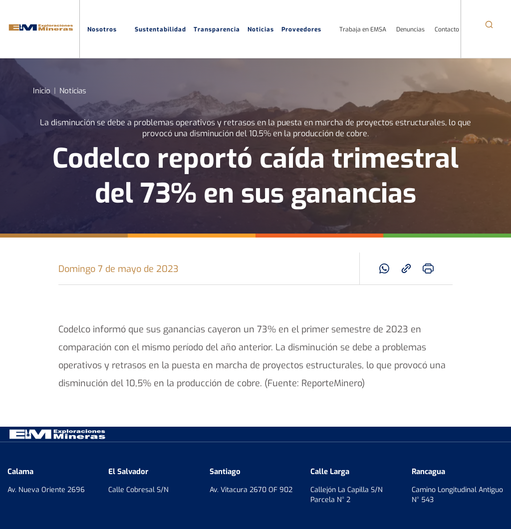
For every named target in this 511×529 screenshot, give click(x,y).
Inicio (41, 90)
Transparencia (217, 29)
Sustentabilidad (160, 29)
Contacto (447, 29)
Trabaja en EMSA (362, 29)
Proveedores (306, 29)
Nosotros (107, 29)
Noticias (261, 29)
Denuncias (410, 29)
